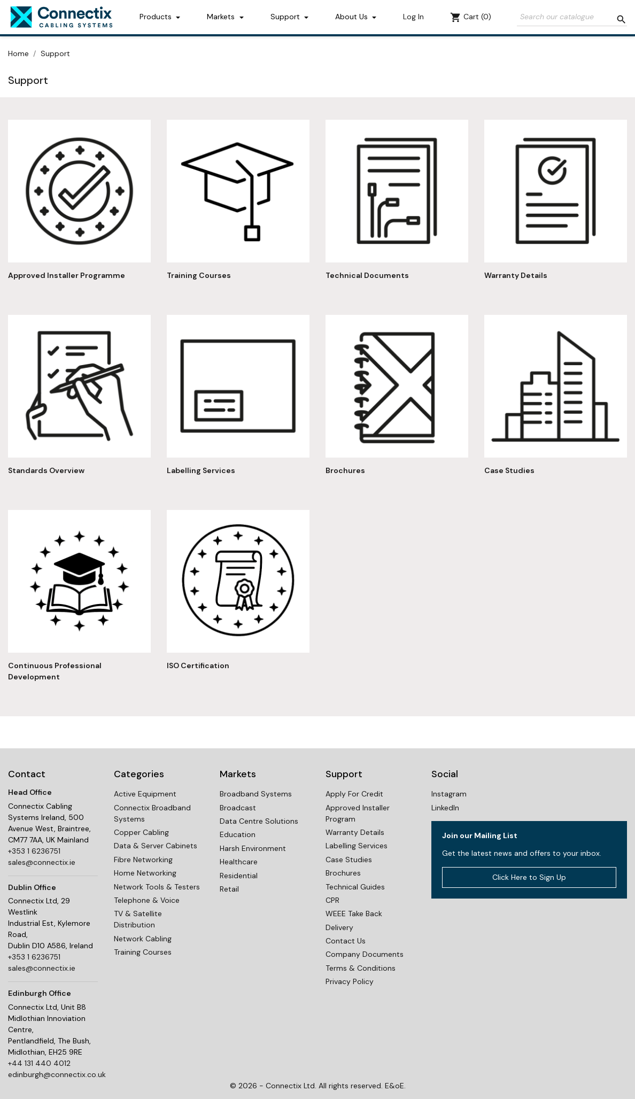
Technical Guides (355, 887)
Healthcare (239, 861)
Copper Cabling (141, 832)
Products (157, 16)
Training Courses (199, 275)
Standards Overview (46, 470)
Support (286, 16)
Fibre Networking (143, 859)
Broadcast (238, 807)
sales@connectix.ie (41, 862)
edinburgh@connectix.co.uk (57, 1074)
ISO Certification (198, 665)
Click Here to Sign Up (529, 877)
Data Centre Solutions (259, 821)
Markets (222, 16)
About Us (352, 16)
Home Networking (145, 873)
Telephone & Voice (147, 900)
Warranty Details (515, 275)
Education (237, 834)
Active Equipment (145, 794)
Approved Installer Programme (66, 275)
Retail (229, 889)
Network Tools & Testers (157, 887)
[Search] (572, 17)
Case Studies (509, 470)
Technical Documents (367, 275)
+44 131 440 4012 (39, 1063)
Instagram (449, 794)
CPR (332, 900)
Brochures (345, 470)
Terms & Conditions (361, 968)
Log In (413, 16)
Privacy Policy (350, 981)
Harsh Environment (253, 848)
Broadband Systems (256, 794)
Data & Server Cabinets (155, 845)
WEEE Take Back (354, 913)
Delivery (339, 927)
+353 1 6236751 (34, 851)
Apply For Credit (354, 794)
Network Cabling (143, 938)
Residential (239, 875)
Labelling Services (201, 470)
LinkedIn (445, 807)
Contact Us (346, 941)
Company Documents (365, 954)
